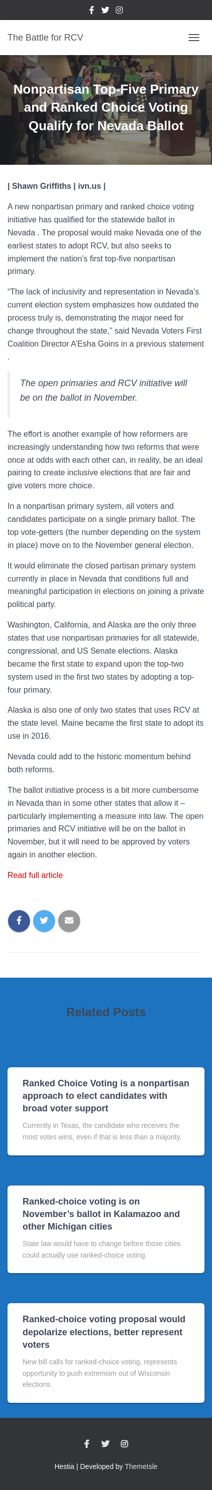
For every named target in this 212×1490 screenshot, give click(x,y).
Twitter (105, 11)
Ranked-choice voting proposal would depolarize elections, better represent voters (104, 1331)
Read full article (35, 875)
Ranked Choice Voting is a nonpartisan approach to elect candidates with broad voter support (106, 1095)
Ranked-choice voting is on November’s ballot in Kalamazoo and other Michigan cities (101, 1214)
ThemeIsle (141, 1466)
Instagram (119, 11)
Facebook (91, 11)
